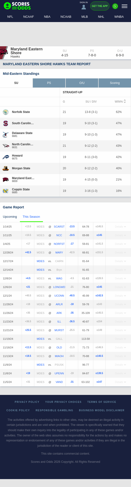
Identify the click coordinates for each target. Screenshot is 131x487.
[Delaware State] (22, 133)
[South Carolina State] (23, 123)
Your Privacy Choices (63, 402)
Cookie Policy (18, 410)
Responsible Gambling (54, 410)
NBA (47, 16)
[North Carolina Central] (23, 144)
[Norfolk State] (21, 112)
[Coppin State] (21, 189)
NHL (101, 16)
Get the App (100, 6)
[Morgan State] (21, 168)
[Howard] (17, 155)
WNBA (119, 16)
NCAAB (65, 16)
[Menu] (124, 6)
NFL (10, 16)
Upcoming (10, 216)
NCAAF (28, 16)
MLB (84, 16)
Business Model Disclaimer (102, 410)
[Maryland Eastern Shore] (23, 178)
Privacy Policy (27, 402)
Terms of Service (101, 402)
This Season (31, 216)
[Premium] (115, 8)
